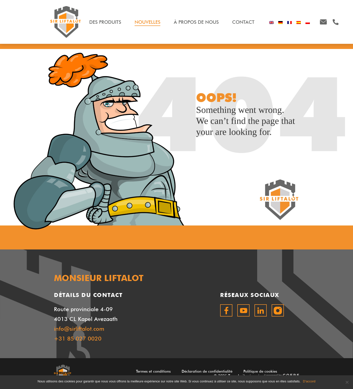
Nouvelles (147, 22)
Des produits (105, 22)
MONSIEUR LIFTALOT (65, 22)
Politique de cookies (260, 371)
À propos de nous (196, 22)
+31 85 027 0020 (77, 338)
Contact (243, 22)
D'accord (309, 381)
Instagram (278, 310)
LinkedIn (260, 310)
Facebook (226, 310)
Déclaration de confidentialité (207, 371)
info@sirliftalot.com (323, 22)
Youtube (243, 310)
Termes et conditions (153, 371)
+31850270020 (335, 22)
